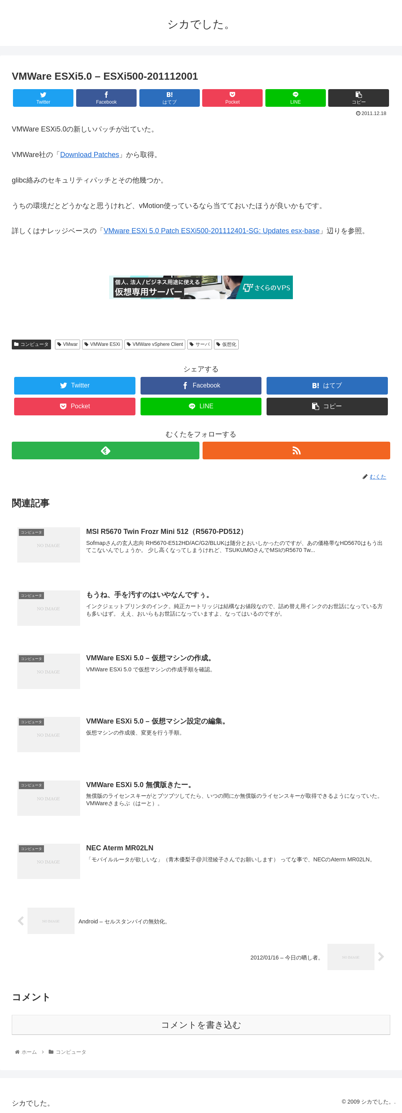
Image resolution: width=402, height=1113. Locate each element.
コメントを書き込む (201, 1025)
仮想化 (226, 344)
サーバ (200, 344)
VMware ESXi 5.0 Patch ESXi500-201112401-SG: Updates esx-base (212, 231)
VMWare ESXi (102, 344)
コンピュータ (31, 344)
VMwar (67, 344)
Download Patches (89, 155)
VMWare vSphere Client (155, 344)
